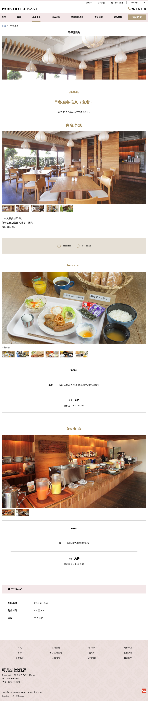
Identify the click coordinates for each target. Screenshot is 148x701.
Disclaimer (5, 696)
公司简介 (92, 658)
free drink (83, 246)
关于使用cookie (18, 696)
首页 (20, 648)
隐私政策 (128, 648)
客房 (20, 653)
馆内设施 (56, 648)
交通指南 (56, 658)
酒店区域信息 (55, 653)
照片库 (92, 653)
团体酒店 (92, 648)
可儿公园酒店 (14, 670)
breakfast (64, 246)
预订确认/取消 (117, 3)
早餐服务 (19, 658)
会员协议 (128, 658)
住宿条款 (128, 653)
